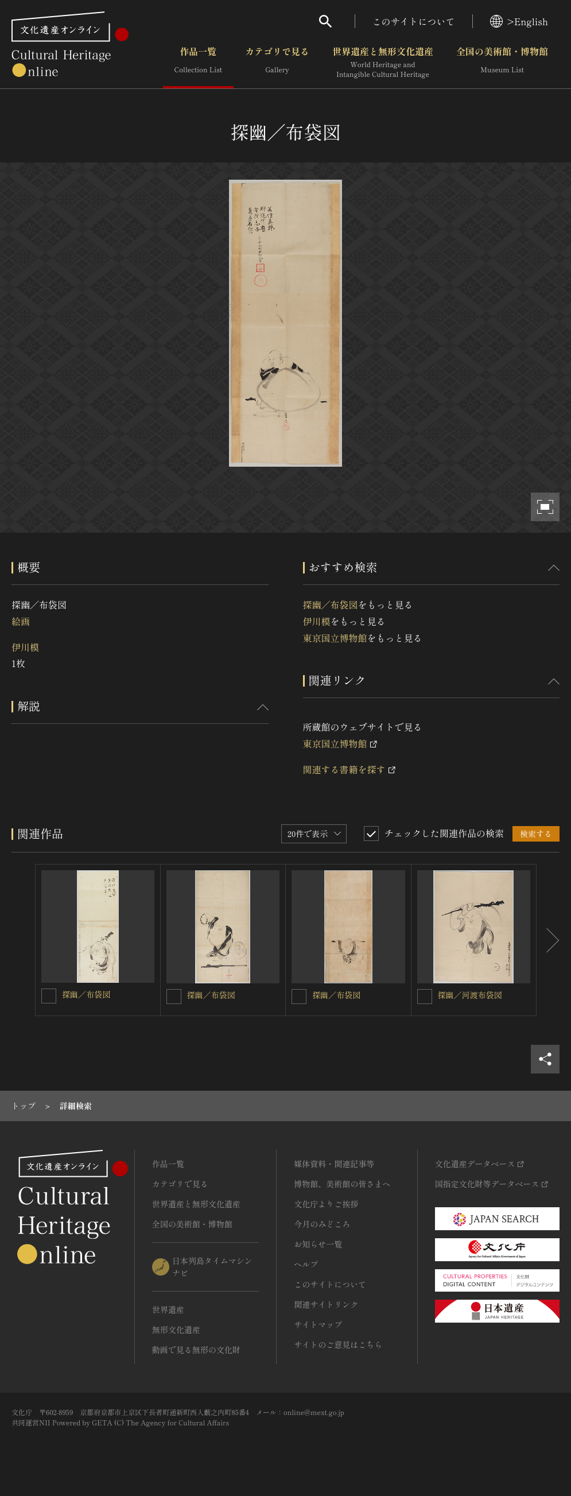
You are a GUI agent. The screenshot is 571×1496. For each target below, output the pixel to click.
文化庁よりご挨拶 (326, 1204)
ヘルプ (306, 1264)
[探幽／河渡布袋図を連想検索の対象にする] (424, 996)
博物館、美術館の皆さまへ (342, 1183)
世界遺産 (168, 1309)
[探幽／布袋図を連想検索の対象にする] (48, 996)
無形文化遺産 (176, 1329)
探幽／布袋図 (330, 604)
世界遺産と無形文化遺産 (382, 62)
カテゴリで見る (277, 62)
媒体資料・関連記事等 (334, 1163)
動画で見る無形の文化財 (196, 1349)
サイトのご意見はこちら (338, 1344)
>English (519, 21)
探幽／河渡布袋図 (470, 995)
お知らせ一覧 (318, 1244)
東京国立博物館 (335, 638)
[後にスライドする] (548, 940)
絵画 (20, 621)
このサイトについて (413, 21)
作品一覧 (198, 62)
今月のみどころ (322, 1224)
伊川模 (25, 647)
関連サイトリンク (326, 1304)
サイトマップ (318, 1324)
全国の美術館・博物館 (502, 62)
